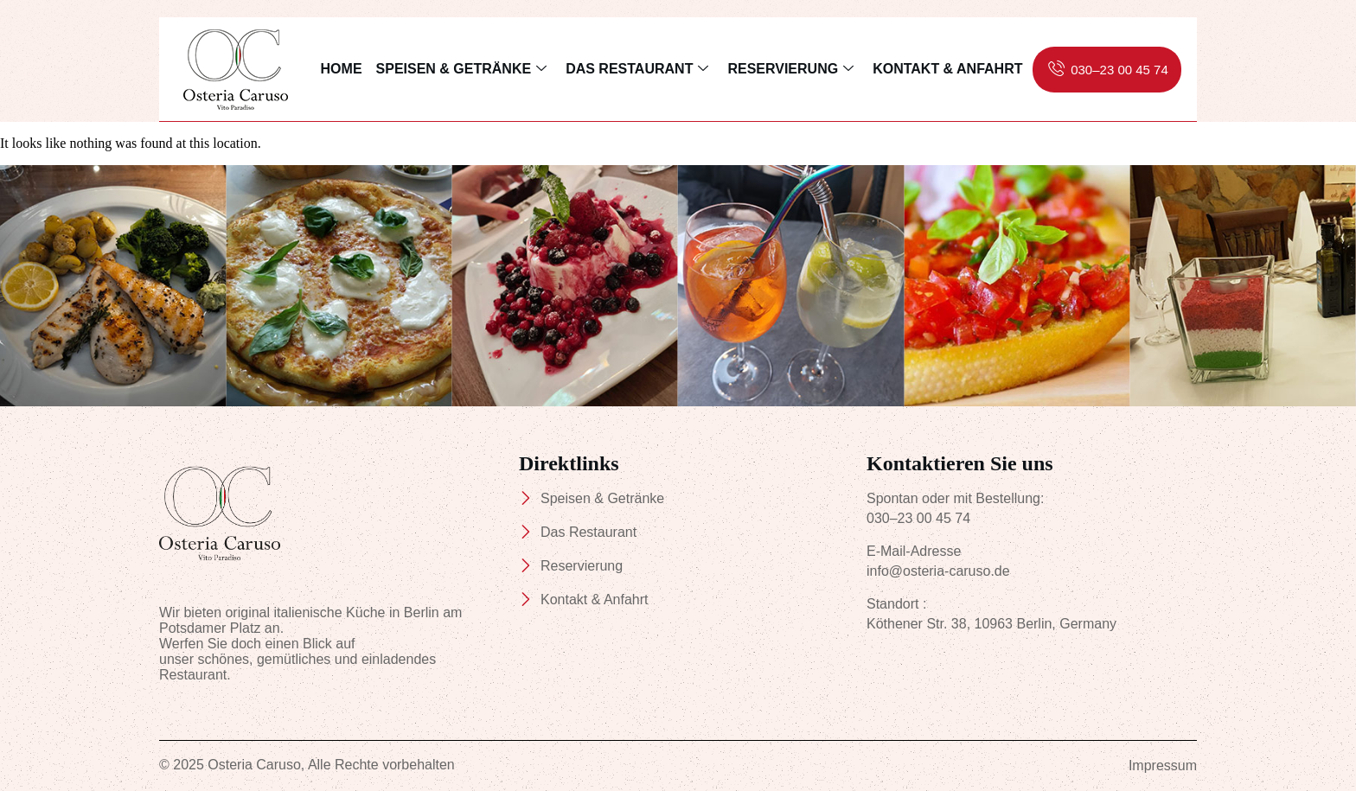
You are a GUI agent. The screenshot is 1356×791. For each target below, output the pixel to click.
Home (341, 68)
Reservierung (790, 70)
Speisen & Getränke (461, 70)
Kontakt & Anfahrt (947, 68)
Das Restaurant (637, 70)
